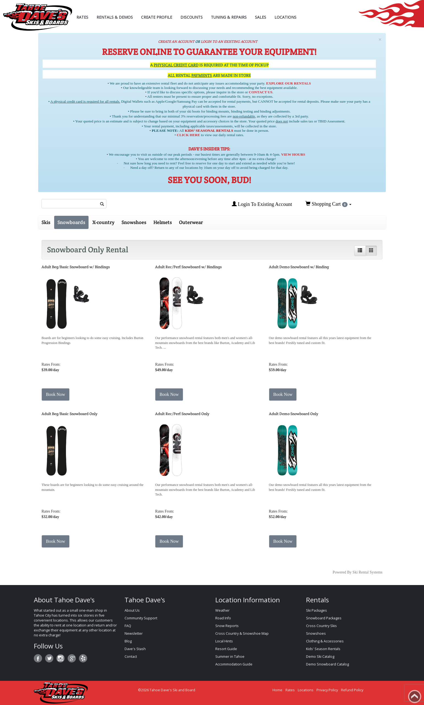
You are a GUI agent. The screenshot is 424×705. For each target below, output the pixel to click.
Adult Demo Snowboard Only (293, 413)
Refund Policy (352, 690)
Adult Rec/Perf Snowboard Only (182, 413)
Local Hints (224, 641)
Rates (82, 17)
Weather (222, 610)
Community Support (141, 618)
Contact (131, 656)
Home (277, 690)
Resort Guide (226, 649)
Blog (128, 641)
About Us (132, 610)
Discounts (191, 17)
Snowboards (71, 222)
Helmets (162, 222)
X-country (103, 222)
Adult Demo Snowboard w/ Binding (299, 266)
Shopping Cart (328, 204)
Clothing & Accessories (325, 641)
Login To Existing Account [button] (262, 204)
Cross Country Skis (321, 625)
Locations (285, 17)
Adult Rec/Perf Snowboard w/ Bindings (188, 266)
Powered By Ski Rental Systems (357, 572)
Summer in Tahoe (229, 656)
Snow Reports (227, 625)
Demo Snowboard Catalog (327, 664)
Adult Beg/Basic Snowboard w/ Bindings (76, 266)
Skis (46, 222)
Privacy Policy (327, 690)
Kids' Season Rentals (323, 649)
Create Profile (156, 17)
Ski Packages (316, 610)
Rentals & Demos (115, 17)
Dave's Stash (135, 649)
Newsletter (134, 633)
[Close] (380, 40)
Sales (260, 17)
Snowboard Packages (324, 618)
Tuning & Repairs (229, 17)
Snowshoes (134, 222)
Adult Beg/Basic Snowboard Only (69, 413)
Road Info (223, 618)
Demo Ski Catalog (320, 656)
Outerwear (191, 222)
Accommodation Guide (233, 664)
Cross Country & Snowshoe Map (242, 633)
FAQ (128, 625)
